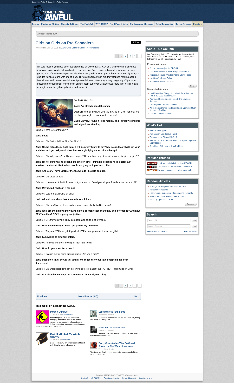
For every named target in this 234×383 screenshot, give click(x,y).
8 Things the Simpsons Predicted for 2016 (168, 186)
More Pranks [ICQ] (88, 296)
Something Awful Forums (58, 2)
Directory (197, 24)
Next (136, 296)
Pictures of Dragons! (158, 130)
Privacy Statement (129, 378)
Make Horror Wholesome (111, 327)
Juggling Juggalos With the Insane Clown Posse (170, 75)
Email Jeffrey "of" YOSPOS (157, 231)
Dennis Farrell (67, 315)
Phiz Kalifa (66, 340)
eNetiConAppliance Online (161, 78)
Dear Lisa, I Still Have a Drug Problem (166, 146)
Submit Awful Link (145, 378)
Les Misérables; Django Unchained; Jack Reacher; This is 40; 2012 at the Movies (171, 94)
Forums (35, 24)
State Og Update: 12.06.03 (161, 200)
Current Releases (183, 24)
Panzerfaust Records (159, 190)
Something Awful (38, 2)
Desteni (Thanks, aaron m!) (161, 114)
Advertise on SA (190, 231)
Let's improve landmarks (111, 311)
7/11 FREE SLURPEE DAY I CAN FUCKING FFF (176, 167)
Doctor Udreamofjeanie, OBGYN (164, 68)
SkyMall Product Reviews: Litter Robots (167, 196)
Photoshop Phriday (106, 315)
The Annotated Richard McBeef (163, 137)
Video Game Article (106, 349)
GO (194, 221)
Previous (42, 296)
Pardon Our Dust (59, 311)
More (192, 86)
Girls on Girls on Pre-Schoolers (65, 43)
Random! (190, 204)
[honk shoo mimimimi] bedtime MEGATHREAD (176, 163)
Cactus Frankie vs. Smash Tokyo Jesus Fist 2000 (171, 72)
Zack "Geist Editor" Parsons (73, 48)
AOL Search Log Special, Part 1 (163, 134)
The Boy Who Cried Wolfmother (163, 105)
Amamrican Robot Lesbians (162, 82)
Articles (41, 34)
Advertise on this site (111, 378)
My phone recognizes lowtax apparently (174, 170)
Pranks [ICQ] (51, 34)
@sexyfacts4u (93, 48)
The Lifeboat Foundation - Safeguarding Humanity (171, 193)
